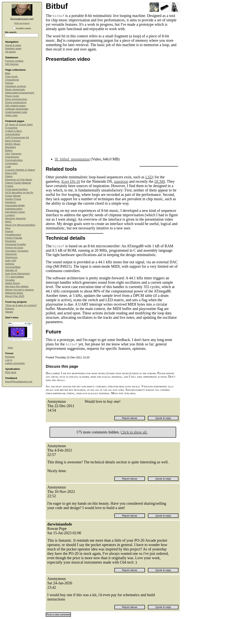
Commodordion (14, 160)
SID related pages (15, 105)
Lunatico (10, 215)
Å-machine (11, 127)
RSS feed (10, 372)
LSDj (149, 177)
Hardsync (10, 202)
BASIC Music (12, 144)
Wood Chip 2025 (14, 296)
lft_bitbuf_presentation (72, 159)
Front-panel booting (16, 189)
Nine (7, 228)
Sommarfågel (12, 267)
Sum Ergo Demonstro (17, 273)
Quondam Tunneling (16, 250)
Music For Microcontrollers (20, 224)
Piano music (12, 95)
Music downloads (15, 89)
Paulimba (10, 241)
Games (9, 83)
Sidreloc (9, 263)
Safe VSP (10, 260)
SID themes (12, 64)
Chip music (11, 76)
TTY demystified (14, 276)
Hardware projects (15, 86)
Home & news (13, 45)
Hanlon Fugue (13, 199)
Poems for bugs (14, 247)
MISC (8, 221)
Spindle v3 (11, 270)
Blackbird (10, 147)
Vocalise (10, 280)
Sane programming (16, 99)
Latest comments (15, 363)
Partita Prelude (13, 237)
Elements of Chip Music (18, 179)
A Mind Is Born (13, 131)
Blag (7, 73)
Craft (8, 166)
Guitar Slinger (13, 195)
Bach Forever (13, 140)
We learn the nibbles (17, 286)
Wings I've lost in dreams (19, 289)
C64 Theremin (13, 153)
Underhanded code (16, 112)
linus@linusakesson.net (18, 381)
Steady (9, 311)
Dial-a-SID (11, 173)
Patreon (9, 308)
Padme (9, 231)
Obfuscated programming (19, 92)
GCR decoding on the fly (19, 192)
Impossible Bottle (15, 205)
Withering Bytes (14, 292)
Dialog (8, 176)
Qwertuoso (11, 257)
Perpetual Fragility (15, 244)
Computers (11, 163)
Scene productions (15, 102)
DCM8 (159, 181)
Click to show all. (134, 432)
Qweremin (11, 254)
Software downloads (16, 108)
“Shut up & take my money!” (21, 305)
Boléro (9, 150)
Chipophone (12, 79)
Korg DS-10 (70, 181)
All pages (10, 51)
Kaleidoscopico (13, 208)
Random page (13, 48)
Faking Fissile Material (18, 182)
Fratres (9, 186)
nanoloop (121, 181)
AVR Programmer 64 (17, 137)
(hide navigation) (22, 23)
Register (10, 356)
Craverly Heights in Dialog (20, 169)
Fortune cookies (14, 60)
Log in (8, 360)
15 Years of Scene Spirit (19, 124)
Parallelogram (13, 234)
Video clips (11, 115)
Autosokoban (12, 134)
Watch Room (12, 283)
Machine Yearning (15, 218)
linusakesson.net (22, 19)
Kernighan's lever (15, 212)
